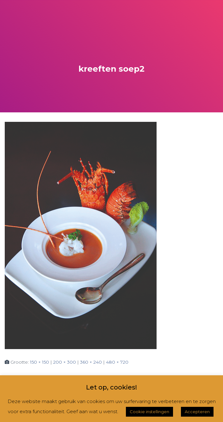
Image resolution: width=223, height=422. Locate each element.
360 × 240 (91, 362)
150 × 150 (39, 362)
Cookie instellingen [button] (149, 411)
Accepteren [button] (197, 411)
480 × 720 (117, 362)
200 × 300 (64, 362)
